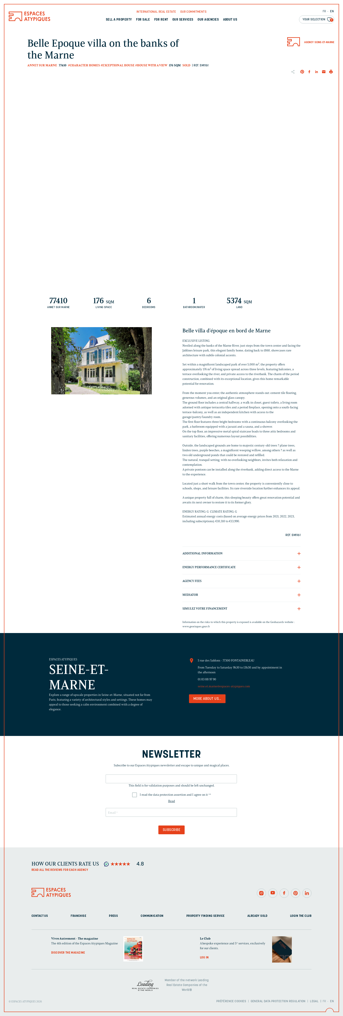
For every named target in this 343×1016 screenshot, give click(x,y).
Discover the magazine (68, 952)
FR (324, 11)
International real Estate (156, 12)
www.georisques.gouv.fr (196, 626)
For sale (143, 19)
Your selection (318, 20)
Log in (204, 957)
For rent (161, 19)
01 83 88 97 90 (207, 679)
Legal (314, 1001)
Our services (182, 19)
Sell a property (119, 19)
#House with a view (151, 65)
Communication (152, 916)
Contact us (40, 916)
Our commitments (193, 12)
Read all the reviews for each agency (60, 870)
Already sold (257, 916)
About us (230, 19)
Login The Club (301, 916)
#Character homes (84, 65)
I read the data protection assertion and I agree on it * (175, 795)
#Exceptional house (118, 65)
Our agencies (208, 19)
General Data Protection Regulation (278, 1001)
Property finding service (205, 916)
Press (113, 916)
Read (171, 801)
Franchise (78, 916)
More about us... (207, 699)
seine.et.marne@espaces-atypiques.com (224, 686)
